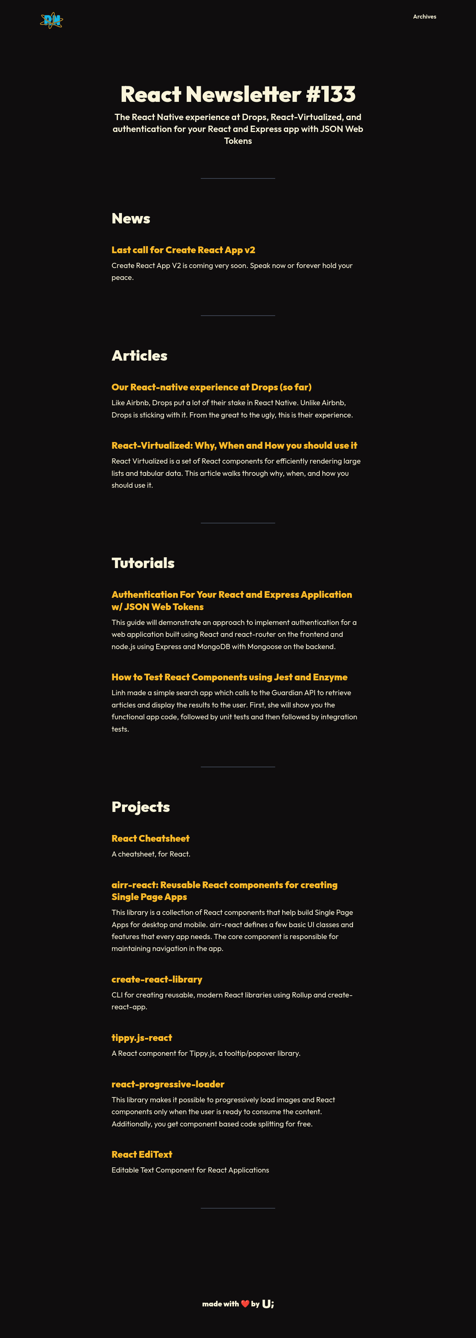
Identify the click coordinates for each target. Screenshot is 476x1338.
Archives (425, 16)
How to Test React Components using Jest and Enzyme (230, 677)
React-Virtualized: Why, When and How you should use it (234, 445)
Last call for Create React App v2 (183, 250)
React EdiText (142, 1154)
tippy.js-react (142, 1038)
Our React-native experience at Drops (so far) (212, 387)
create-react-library (157, 979)
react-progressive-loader (168, 1084)
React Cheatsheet (151, 838)
